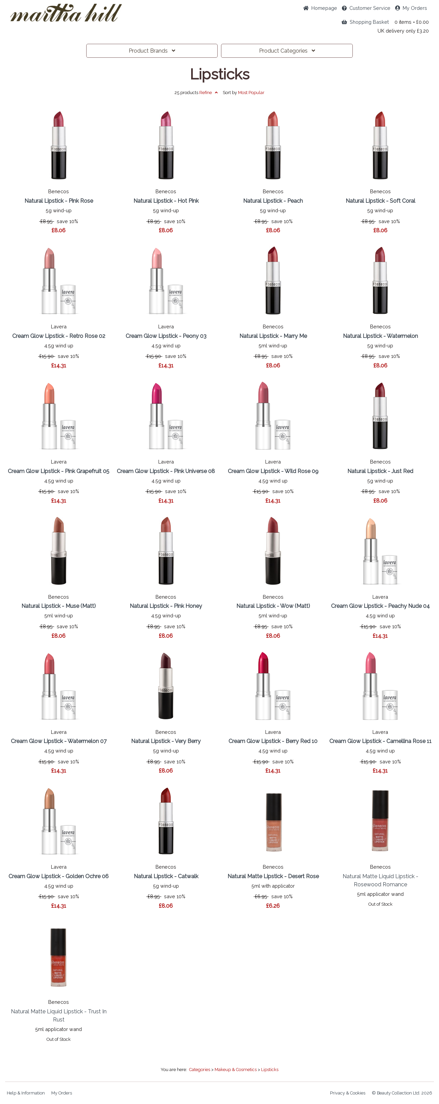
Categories (287, 51)
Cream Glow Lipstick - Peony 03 (166, 336)
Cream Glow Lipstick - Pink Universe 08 (166, 471)
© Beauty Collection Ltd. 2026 (402, 1093)
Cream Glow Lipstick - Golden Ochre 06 (58, 876)
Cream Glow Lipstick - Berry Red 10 (272, 741)
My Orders (411, 8)
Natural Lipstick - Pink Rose (58, 201)
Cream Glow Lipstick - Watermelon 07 (59, 741)
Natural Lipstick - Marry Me (273, 336)
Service (366, 8)
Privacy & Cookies (347, 1093)
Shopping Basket (365, 22)
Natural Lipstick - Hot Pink (166, 201)
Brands (152, 51)
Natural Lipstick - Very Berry (166, 741)
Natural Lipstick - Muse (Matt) (58, 606)
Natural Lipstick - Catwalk (166, 876)
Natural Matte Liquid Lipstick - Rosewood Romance (380, 880)
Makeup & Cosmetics (236, 1069)
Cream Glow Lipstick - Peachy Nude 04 (380, 606)
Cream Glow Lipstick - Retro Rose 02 (58, 336)
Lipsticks (220, 74)
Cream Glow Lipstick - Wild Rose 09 (273, 471)
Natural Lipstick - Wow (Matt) (273, 606)
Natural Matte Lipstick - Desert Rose (273, 876)
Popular (251, 92)
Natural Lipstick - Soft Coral (380, 201)
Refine (208, 92)
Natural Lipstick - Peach (273, 201)
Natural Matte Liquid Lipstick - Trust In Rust (59, 1015)
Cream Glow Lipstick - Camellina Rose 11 (380, 741)
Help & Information (26, 1093)
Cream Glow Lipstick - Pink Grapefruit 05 (58, 471)
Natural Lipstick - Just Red (380, 471)
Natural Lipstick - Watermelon (380, 336)
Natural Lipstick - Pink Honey (166, 606)
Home (320, 8)
